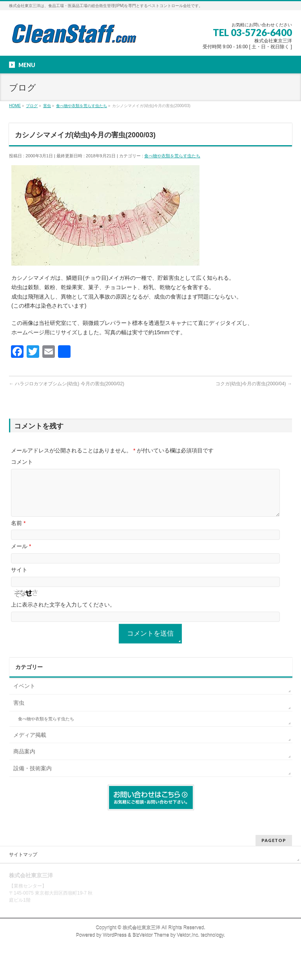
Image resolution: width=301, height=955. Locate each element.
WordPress (115, 936)
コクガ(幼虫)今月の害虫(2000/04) (254, 383)
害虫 (18, 712)
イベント (24, 695)
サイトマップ (23, 855)
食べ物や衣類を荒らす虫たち (172, 155)
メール (21, 555)
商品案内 (24, 761)
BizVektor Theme (150, 936)
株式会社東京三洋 (141, 928)
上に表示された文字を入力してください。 (63, 614)
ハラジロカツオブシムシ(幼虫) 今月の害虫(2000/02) (66, 383)
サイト (19, 579)
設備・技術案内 (32, 778)
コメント (22, 462)
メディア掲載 (29, 744)
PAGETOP (273, 840)
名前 (18, 532)
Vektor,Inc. (188, 936)
